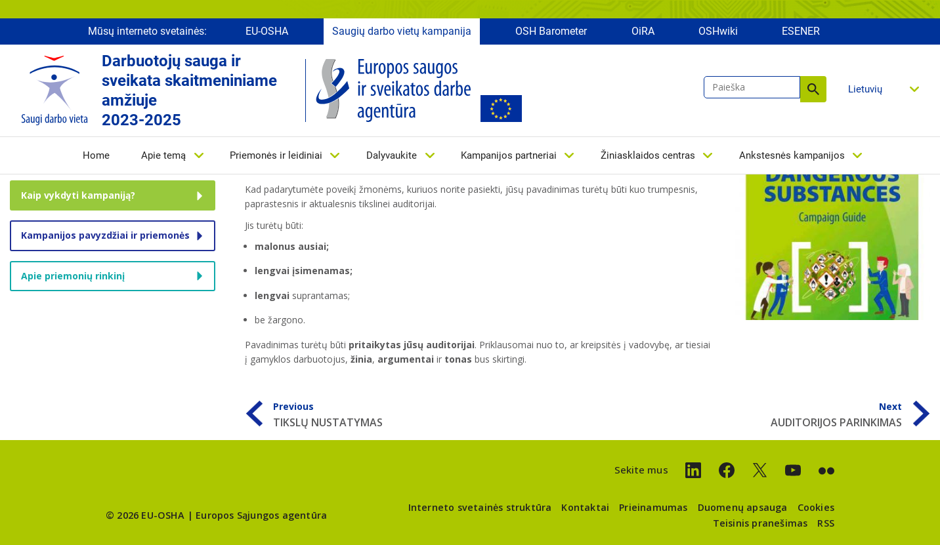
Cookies (816, 507)
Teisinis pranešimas (760, 523)
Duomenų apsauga (743, 507)
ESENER (801, 31)
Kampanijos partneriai (509, 155)
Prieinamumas (653, 507)
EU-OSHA (267, 31)
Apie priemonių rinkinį (73, 276)
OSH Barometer (551, 31)
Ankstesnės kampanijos (792, 155)
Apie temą (163, 155)
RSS (825, 523)
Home (96, 155)
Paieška (813, 89)
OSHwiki (718, 31)
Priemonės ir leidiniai (276, 155)
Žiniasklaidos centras (648, 155)
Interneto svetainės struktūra (480, 507)
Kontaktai (585, 507)
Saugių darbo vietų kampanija (401, 31)
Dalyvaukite (391, 155)
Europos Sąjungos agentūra (261, 515)
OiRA (642, 31)
